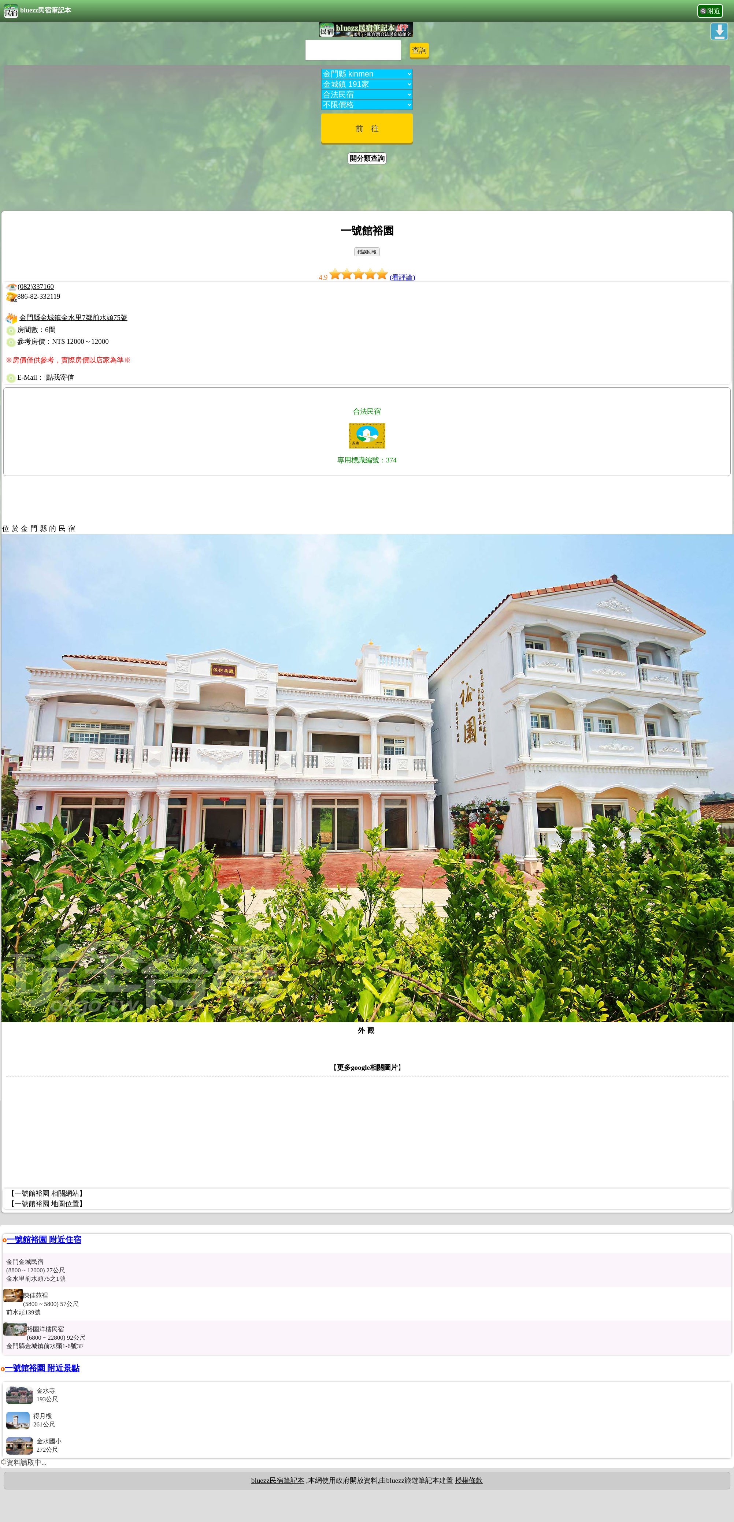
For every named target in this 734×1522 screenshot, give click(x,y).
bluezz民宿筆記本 (37, 11)
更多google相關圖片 (367, 1067)
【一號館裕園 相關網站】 (47, 1193)
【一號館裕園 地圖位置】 (47, 1203)
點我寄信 (60, 377)
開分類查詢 (367, 158)
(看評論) (402, 277)
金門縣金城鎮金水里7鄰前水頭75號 (73, 317)
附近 (713, 11)
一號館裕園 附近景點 (42, 1368)
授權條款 (469, 1480)
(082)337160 (36, 286)
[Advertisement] (367, 189)
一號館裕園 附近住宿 (44, 1239)
